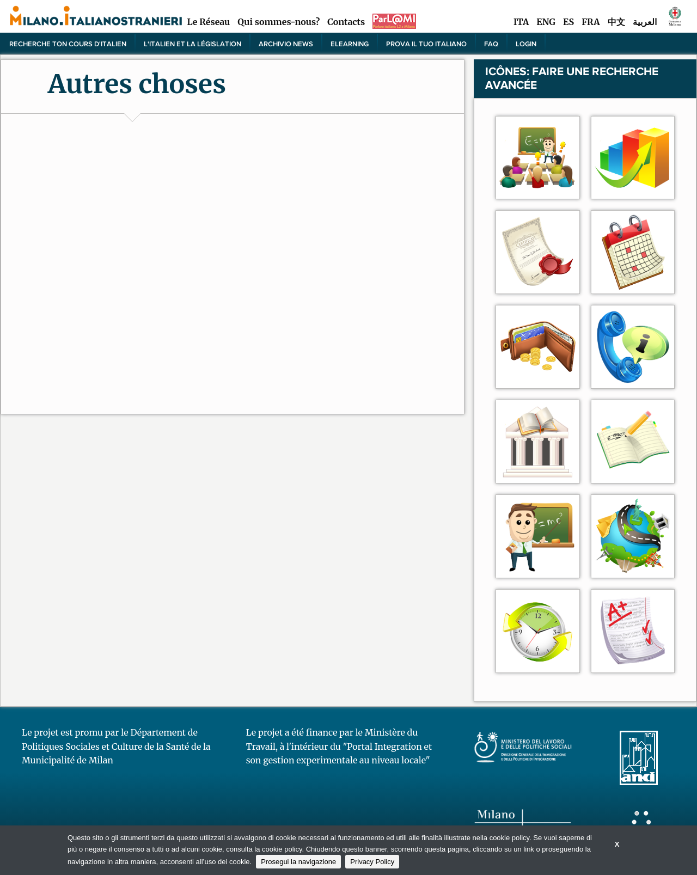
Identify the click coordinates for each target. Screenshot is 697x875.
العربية (645, 21)
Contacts (346, 21)
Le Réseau (208, 21)
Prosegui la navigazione (298, 862)
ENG (545, 21)
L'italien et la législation (192, 43)
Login (526, 43)
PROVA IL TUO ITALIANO (426, 43)
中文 (616, 21)
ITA (521, 21)
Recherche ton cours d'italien (67, 43)
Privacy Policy (372, 862)
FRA (591, 21)
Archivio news (286, 43)
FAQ (491, 43)
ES (568, 21)
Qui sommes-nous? (278, 21)
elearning (350, 43)
